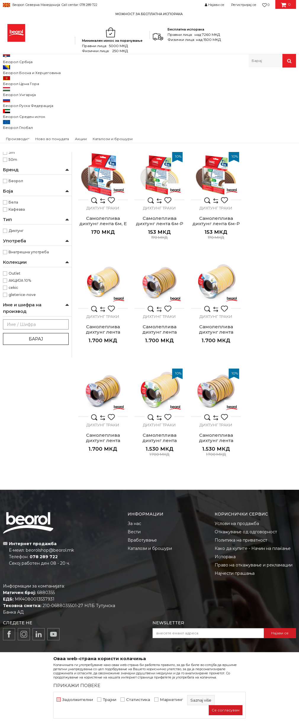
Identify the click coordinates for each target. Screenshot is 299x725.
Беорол (16, 257)
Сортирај (240, 90)
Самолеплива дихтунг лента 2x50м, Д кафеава (271, 299)
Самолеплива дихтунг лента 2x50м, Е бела (103, 407)
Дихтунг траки (19, 104)
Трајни (109, 699)
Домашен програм (62, 80)
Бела (13, 278)
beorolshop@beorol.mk (50, 516)
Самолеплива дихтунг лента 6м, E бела (215, 191)
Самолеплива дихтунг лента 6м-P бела (102, 299)
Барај (36, 415)
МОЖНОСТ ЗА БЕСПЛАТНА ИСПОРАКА (149, 14)
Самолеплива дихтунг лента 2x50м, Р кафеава (271, 407)
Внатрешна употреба (29, 328)
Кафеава (17, 286)
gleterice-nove (22, 371)
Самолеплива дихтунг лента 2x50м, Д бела (215, 299)
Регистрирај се (243, 5)
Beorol (8, 80)
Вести (134, 498)
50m (13, 236)
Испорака (225, 523)
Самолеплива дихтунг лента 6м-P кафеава (159, 299)
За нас (134, 490)
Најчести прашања (235, 540)
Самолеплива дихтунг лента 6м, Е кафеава (271, 191)
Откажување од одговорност (246, 498)
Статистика (138, 699)
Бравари (17, 169)
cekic (13, 364)
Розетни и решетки (24, 147)
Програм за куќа (99, 80)
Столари (17, 177)
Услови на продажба (237, 490)
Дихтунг (16, 307)
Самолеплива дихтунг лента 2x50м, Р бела (215, 407)
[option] (149, 13)
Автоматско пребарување (198, 90)
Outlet (14, 350)
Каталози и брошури (150, 515)
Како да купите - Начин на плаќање (253, 515)
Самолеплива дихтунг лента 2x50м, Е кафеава (159, 407)
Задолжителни (77, 699)
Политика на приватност (241, 507)
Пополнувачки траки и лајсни (33, 111)
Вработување (142, 507)
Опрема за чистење (24, 118)
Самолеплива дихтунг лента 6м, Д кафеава (159, 191)
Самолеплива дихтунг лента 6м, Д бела (103, 191)
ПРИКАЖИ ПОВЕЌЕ (76, 685)
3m (12, 229)
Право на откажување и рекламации (253, 531)
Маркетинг (171, 699)
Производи (29, 80)
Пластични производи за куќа (34, 125)
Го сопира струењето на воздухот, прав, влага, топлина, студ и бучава (38, 203)
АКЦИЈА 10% (20, 357)
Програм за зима (21, 132)
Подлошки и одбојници (28, 139)
